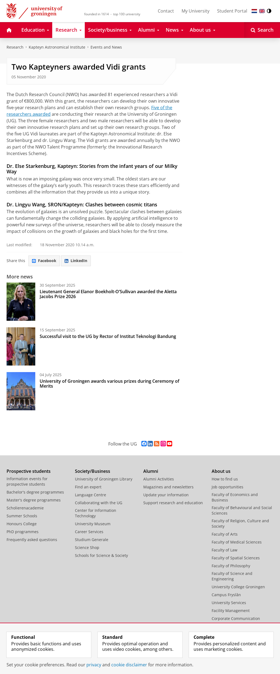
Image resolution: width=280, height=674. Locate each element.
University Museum (92, 523)
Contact (166, 11)
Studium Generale (91, 539)
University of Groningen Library (103, 479)
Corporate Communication (236, 618)
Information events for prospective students (27, 481)
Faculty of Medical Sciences (237, 542)
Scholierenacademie (25, 507)
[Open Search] (262, 30)
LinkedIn (76, 260)
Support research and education (173, 502)
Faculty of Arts (225, 534)
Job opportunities (227, 486)
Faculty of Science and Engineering (232, 576)
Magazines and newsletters (168, 486)
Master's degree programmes (34, 500)
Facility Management (231, 610)
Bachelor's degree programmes (35, 492)
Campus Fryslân (226, 594)
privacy (93, 665)
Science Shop (87, 547)
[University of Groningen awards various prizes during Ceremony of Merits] (21, 391)
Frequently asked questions (32, 539)
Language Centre (90, 494)
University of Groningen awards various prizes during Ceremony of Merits (109, 383)
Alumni (150, 471)
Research (15, 47)
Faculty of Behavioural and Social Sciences (242, 510)
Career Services (89, 531)
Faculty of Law (224, 550)
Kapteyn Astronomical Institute (57, 47)
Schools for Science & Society (101, 555)
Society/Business (92, 471)
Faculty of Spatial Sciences (236, 557)
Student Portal (232, 11)
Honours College (22, 523)
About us (221, 471)
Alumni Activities (158, 479)
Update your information (166, 494)
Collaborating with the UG (98, 502)
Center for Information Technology (95, 513)
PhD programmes (23, 531)
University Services (229, 602)
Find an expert (88, 486)
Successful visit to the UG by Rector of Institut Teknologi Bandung (108, 336)
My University (195, 11)
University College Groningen (238, 586)
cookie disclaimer (129, 665)
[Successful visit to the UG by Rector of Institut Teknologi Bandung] (21, 346)
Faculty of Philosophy (231, 565)
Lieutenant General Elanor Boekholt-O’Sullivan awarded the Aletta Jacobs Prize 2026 (108, 294)
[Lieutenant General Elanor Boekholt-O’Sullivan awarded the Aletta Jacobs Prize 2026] (21, 302)
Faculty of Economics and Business (235, 497)
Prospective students (29, 471)
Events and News (106, 47)
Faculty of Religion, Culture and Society (240, 523)
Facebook (44, 260)
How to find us (225, 479)
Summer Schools (22, 515)
